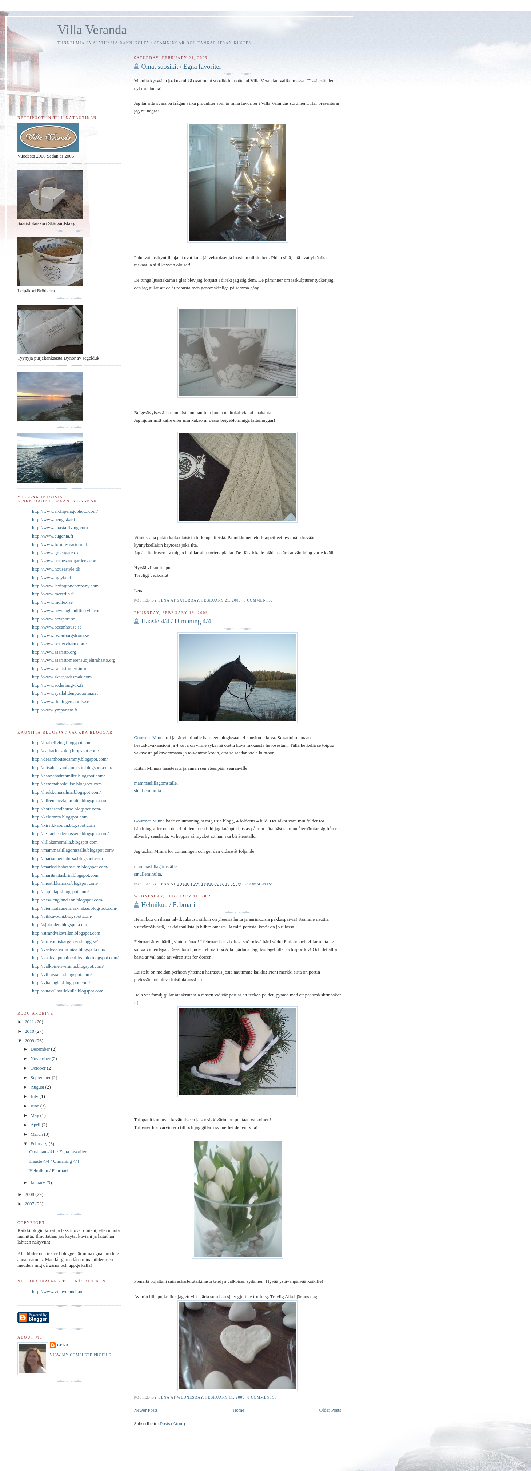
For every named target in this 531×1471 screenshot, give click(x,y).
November (41, 1058)
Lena (63, 1345)
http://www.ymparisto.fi (54, 710)
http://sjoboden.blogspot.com (59, 924)
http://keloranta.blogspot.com (60, 817)
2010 (30, 1031)
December (41, 1049)
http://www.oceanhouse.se (56, 627)
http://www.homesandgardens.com (64, 560)
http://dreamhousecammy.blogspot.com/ (70, 759)
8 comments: (262, 1397)
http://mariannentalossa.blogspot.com (67, 858)
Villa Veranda (92, 30)
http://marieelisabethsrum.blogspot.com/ (70, 866)
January (39, 1182)
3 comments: (259, 600)
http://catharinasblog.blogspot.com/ (65, 750)
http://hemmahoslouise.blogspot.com (67, 783)
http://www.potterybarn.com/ (59, 643)
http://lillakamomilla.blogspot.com (65, 842)
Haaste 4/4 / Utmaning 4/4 (176, 621)
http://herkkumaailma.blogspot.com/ (66, 792)
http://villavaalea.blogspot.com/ (62, 974)
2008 (30, 1194)
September (41, 1077)
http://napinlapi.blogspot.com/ (60, 891)
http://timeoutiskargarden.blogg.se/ (65, 941)
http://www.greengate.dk (55, 552)
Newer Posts (145, 1410)
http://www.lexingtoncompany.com (65, 585)
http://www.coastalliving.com (60, 527)
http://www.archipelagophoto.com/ (65, 511)
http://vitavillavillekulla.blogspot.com (67, 991)
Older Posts (330, 1410)
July (35, 1096)
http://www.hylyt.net (51, 577)
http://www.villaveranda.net (58, 1291)
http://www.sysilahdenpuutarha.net (65, 693)
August (38, 1087)
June (35, 1106)
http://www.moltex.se (52, 602)
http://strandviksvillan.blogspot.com (66, 933)
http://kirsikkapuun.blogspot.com (63, 825)
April (36, 1124)
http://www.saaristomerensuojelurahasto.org (73, 660)
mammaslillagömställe (155, 783)
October (39, 1068)
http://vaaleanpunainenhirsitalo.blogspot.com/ (75, 957)
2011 (30, 1021)
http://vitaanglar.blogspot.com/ (61, 982)
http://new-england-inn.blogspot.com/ (67, 900)
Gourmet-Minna (149, 737)
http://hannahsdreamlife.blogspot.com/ (68, 775)
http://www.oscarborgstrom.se (60, 635)
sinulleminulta (147, 790)
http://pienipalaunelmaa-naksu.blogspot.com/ (74, 908)
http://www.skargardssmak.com (62, 676)
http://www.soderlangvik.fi (57, 685)
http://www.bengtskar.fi (54, 519)
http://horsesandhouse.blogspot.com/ (66, 809)
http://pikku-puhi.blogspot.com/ (62, 916)
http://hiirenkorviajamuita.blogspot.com (69, 800)
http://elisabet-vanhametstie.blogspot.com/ (72, 767)
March (37, 1134)
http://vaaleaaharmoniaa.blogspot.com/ (68, 949)
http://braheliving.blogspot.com (62, 742)
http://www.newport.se (53, 619)
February (40, 1143)
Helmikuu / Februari (168, 904)
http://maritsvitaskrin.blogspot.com (65, 875)
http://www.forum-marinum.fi (60, 544)
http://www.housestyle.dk (56, 569)
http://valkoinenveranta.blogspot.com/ (68, 966)
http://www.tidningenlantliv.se (60, 701)
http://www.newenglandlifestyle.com (67, 610)
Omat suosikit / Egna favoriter (181, 66)
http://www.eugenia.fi (52, 536)
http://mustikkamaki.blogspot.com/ (65, 883)
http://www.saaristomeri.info (59, 668)
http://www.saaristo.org (54, 652)
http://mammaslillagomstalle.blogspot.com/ (73, 850)
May (35, 1115)
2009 (30, 1040)
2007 (30, 1203)
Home (238, 1410)
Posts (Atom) (172, 1423)
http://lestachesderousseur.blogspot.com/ (70, 833)
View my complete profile (80, 1355)
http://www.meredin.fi (53, 593)
